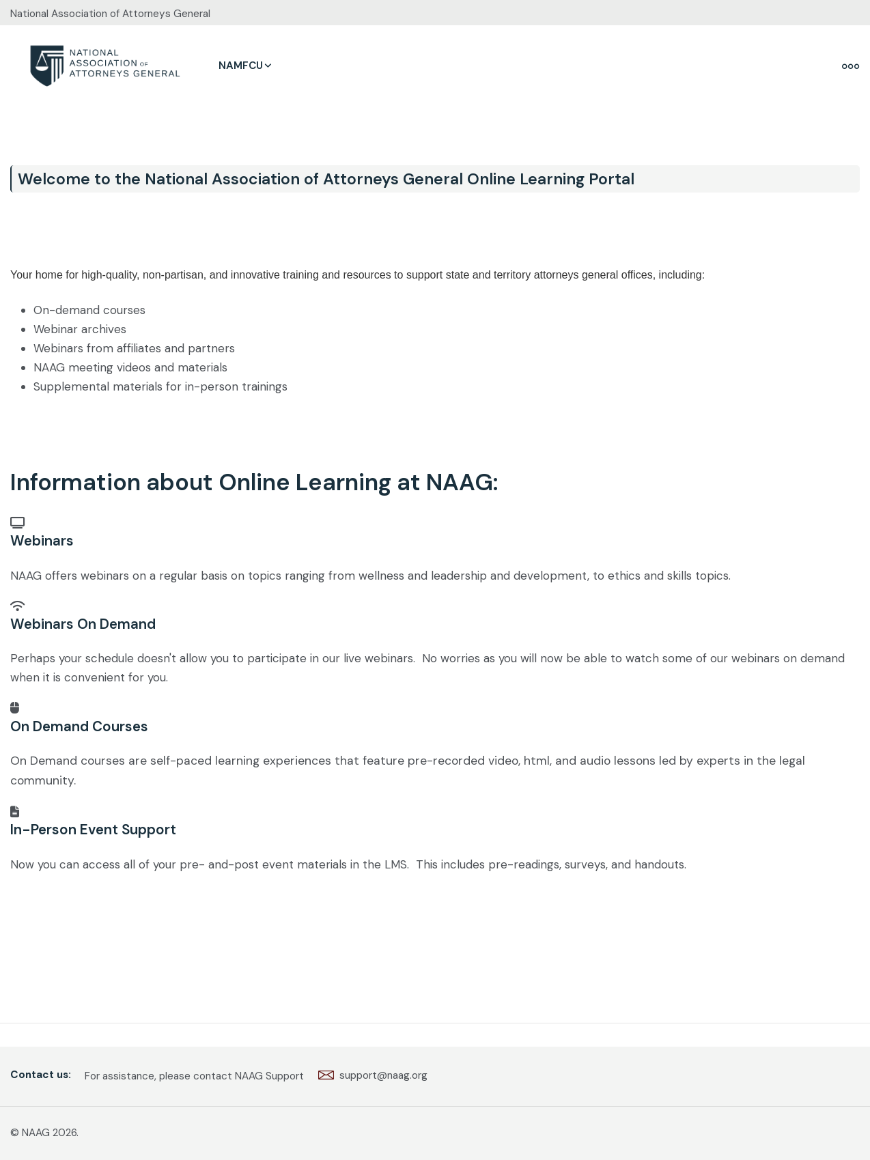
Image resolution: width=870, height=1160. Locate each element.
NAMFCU (241, 65)
